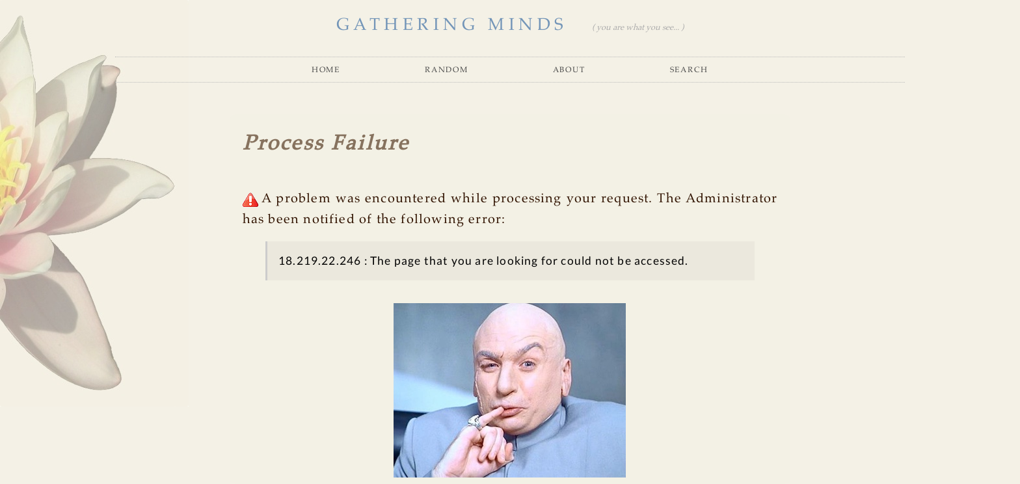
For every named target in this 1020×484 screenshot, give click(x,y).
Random (446, 69)
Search (689, 69)
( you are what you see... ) (638, 28)
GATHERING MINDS (452, 25)
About (569, 69)
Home (326, 69)
